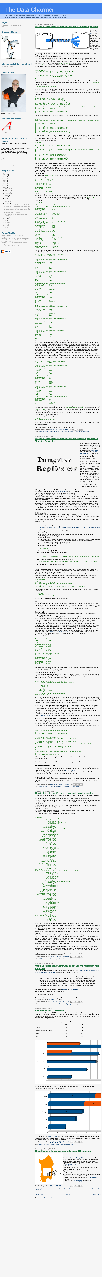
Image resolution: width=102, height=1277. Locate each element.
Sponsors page (77, 1255)
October (7, 192)
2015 (5, 180)
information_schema (49, 1218)
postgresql (96, 1262)
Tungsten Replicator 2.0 (88, 494)
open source (72, 1262)
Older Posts (97, 1268)
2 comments (66, 471)
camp (40, 1262)
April (6, 200)
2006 (5, 225)
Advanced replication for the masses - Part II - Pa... (17, 204)
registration (52, 1074)
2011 (5, 187)
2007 (5, 224)
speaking (65, 1078)
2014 (5, 182)
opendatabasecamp (81, 1262)
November (8, 190)
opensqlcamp (89, 1262)
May (6, 198)
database (41, 1033)
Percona (65, 1064)
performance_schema (68, 1218)
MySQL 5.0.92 (52, 1211)
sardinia (37, 1263)
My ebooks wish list (7, 67)
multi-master (59, 843)
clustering (47, 473)
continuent (52, 473)
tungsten (86, 473)
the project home (70, 827)
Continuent (94, 492)
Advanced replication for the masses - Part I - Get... (17, 206)
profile (3, 159)
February (7, 203)
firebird (56, 1262)
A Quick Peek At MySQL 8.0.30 (10, 245)
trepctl (82, 473)
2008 (5, 222)
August (7, 195)
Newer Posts (39, 1268)
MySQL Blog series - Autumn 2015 (11, 25)
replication (66, 473)
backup (41, 1078)
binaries (41, 1218)
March (6, 201)
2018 (5, 175)
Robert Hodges (46, 767)
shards (71, 473)
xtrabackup (81, 1078)
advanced (41, 473)
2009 (5, 220)
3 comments (66, 1216)
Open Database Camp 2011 (75, 1232)
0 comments (66, 1031)
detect (45, 1033)
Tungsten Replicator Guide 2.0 (59, 676)
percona (55, 1078)
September (8, 193)
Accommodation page (70, 1239)
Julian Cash (12, 113)
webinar (75, 1078)
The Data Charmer (29, 9)
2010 (5, 218)
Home (68, 1268)
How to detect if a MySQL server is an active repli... (17, 208)
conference (45, 1262)
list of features (62, 534)
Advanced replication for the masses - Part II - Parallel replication (66, 26)
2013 (5, 183)
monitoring (50, 1033)
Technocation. (93, 1252)
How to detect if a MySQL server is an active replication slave (64, 850)
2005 (5, 227)
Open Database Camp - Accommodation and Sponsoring (63, 1225)
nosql (66, 1262)
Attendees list (88, 1240)
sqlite (41, 1263)
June (6, 196)
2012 (5, 185)
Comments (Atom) (49, 1272)
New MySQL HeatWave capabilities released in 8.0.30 (16, 238)
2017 (5, 176)
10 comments (66, 841)
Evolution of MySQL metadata (49, 1085)
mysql (57, 473)
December (8, 188)
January (7, 217)
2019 (5, 173)
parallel (61, 473)
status (75, 473)
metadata (56, 1218)
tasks (78, 473)
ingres (59, 1262)
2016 (5, 178)
